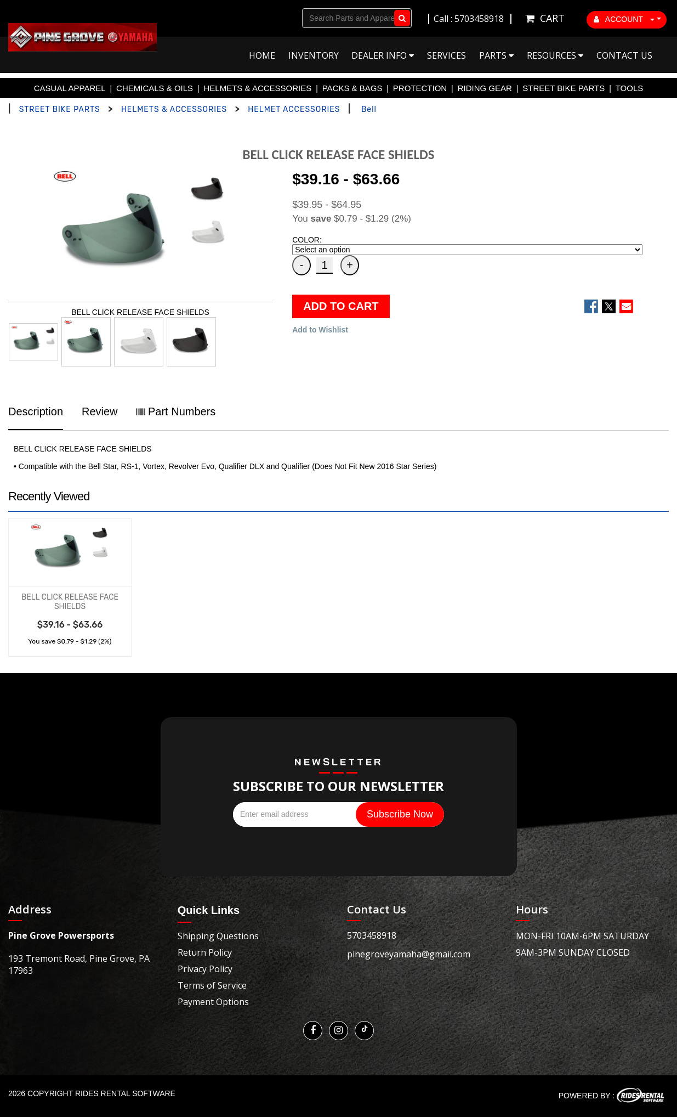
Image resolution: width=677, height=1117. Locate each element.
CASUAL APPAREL (70, 88)
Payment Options (213, 1002)
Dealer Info (382, 55)
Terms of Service (212, 985)
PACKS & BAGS (352, 88)
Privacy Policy (205, 969)
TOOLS (630, 88)
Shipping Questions (218, 936)
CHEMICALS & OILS (154, 88)
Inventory (313, 55)
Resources (555, 55)
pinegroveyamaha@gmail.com (408, 954)
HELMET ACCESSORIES (294, 109)
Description (35, 411)
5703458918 (371, 935)
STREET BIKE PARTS (563, 88)
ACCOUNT (624, 19)
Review (100, 411)
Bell (369, 109)
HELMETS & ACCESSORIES (258, 88)
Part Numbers (175, 411)
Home (262, 55)
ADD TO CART (340, 306)
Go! (400, 18)
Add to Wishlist (320, 329)
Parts (496, 55)
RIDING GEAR (485, 88)
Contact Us (624, 55)
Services (446, 55)
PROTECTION (420, 88)
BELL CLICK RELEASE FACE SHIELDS (69, 602)
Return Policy (205, 952)
